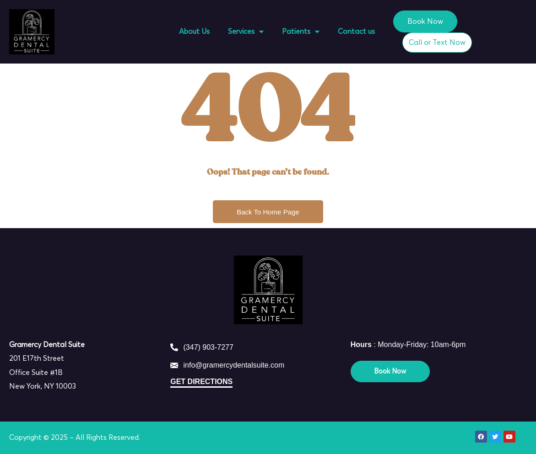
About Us (194, 31)
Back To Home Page (268, 212)
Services (246, 31)
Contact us (356, 31)
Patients (300, 31)
